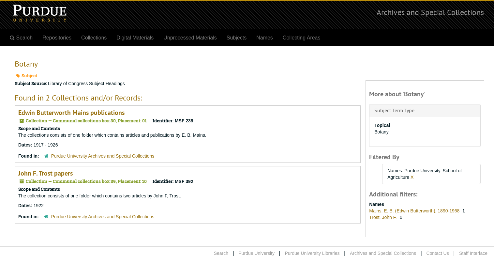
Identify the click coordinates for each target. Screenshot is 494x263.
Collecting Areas (302, 37)
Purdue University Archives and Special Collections (103, 156)
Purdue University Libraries (312, 253)
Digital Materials (135, 37)
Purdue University (256, 253)
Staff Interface (473, 253)
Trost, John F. (383, 217)
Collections (94, 37)
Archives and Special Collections (430, 12)
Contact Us (437, 253)
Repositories (56, 37)
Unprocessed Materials (190, 37)
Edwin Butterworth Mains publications (71, 112)
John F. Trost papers (45, 173)
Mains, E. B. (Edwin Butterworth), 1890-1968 (415, 210)
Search (221, 253)
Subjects (237, 37)
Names (264, 37)
